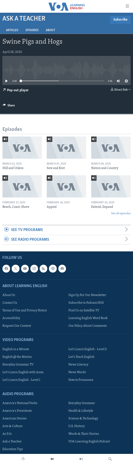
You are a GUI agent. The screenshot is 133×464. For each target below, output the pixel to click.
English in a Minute (15, 349)
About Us (8, 295)
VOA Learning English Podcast (89, 441)
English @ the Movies (17, 356)
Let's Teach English (81, 356)
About (50, 30)
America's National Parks (19, 403)
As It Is (7, 434)
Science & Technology (83, 418)
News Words (77, 372)
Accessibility (11, 318)
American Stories (14, 418)
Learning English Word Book (88, 318)
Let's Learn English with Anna (22, 372)
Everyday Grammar (81, 403)
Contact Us (9, 302)
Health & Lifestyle (80, 411)
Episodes (32, 30)
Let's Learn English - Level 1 (21, 380)
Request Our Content (16, 326)
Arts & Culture (12, 426)
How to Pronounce (80, 380)
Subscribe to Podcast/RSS (86, 302)
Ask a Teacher (12, 441)
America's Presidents (17, 411)
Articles (12, 30)
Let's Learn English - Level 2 (87, 349)
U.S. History (76, 426)
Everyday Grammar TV (18, 364)
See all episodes (121, 213)
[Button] (9, 106)
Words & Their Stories (83, 434)
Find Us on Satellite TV (83, 310)
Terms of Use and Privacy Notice (24, 310)
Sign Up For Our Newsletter (87, 295)
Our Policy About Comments (87, 326)
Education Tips (12, 449)
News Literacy (78, 364)
